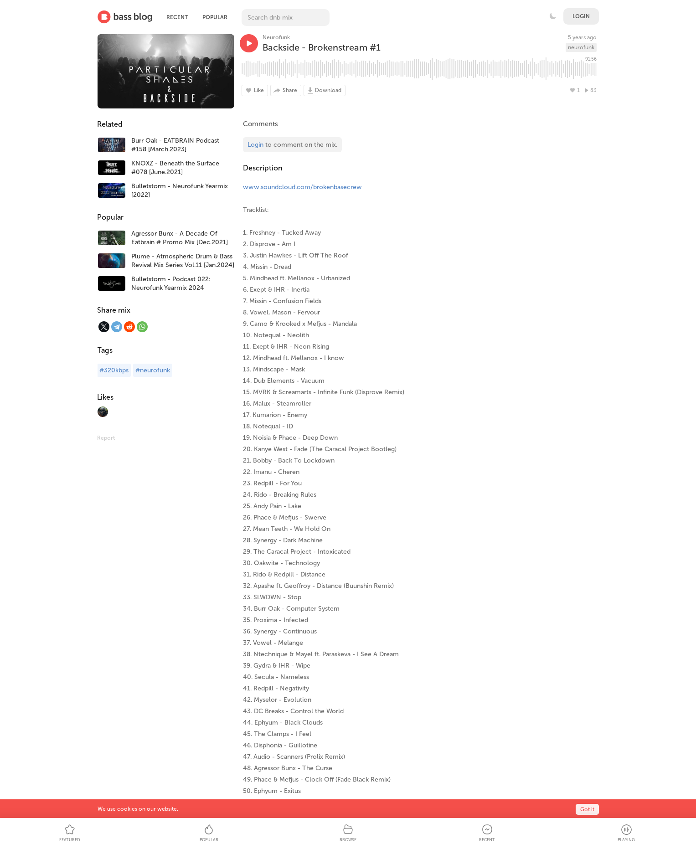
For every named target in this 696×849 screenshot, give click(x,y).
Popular (214, 17)
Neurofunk (276, 37)
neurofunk (581, 47)
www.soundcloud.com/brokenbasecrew (302, 187)
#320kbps (114, 370)
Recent (177, 17)
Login (581, 16)
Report (106, 438)
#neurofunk (152, 370)
